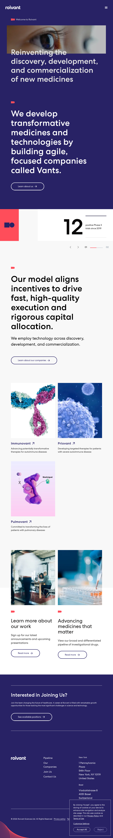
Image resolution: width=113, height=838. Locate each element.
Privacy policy (59, 819)
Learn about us (27, 186)
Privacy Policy (93, 816)
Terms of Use (78, 818)
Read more (25, 653)
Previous (71, 247)
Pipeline (48, 758)
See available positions (31, 716)
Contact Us (49, 776)
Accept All (82, 829)
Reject (100, 829)
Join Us (47, 771)
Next (78, 247)
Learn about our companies (34, 360)
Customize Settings (81, 823)
